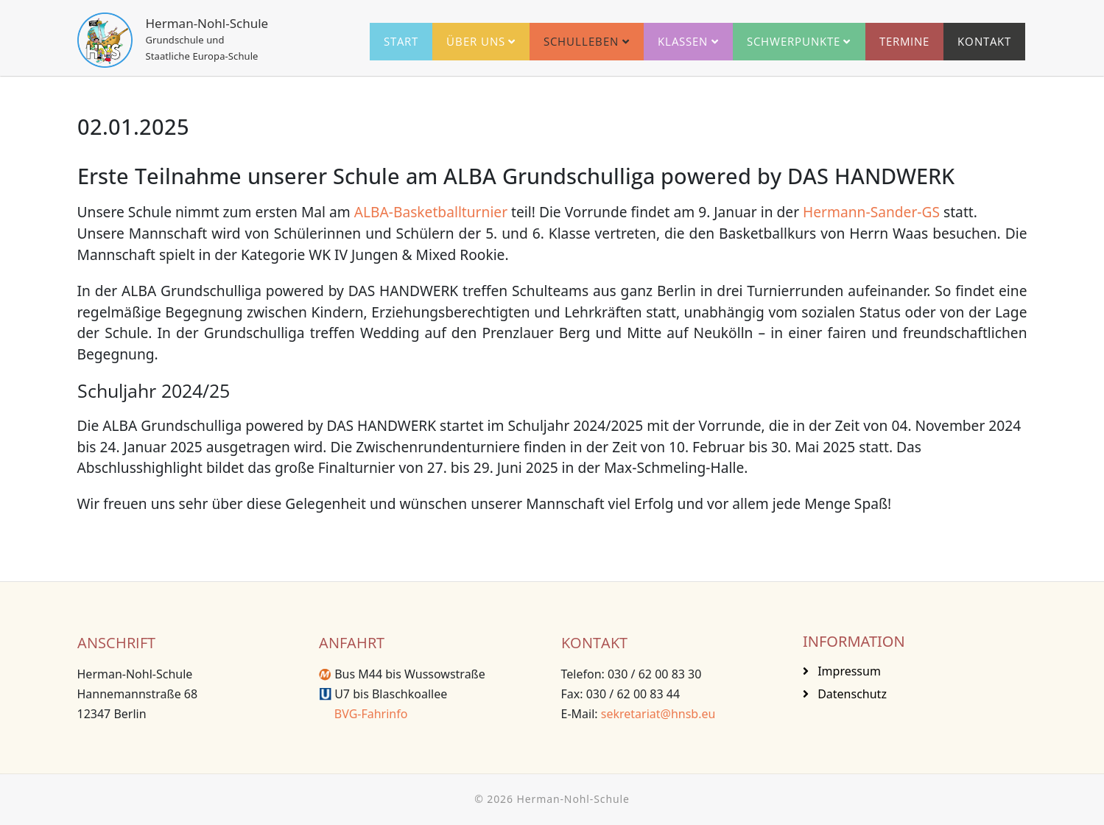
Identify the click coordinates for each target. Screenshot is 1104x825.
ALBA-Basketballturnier (430, 212)
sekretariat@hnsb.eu (658, 714)
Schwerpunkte (793, 41)
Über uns (475, 41)
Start (401, 41)
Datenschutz (851, 694)
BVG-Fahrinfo (363, 714)
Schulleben (581, 41)
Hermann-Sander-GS (871, 212)
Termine (904, 41)
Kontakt (984, 41)
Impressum (848, 671)
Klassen (683, 41)
